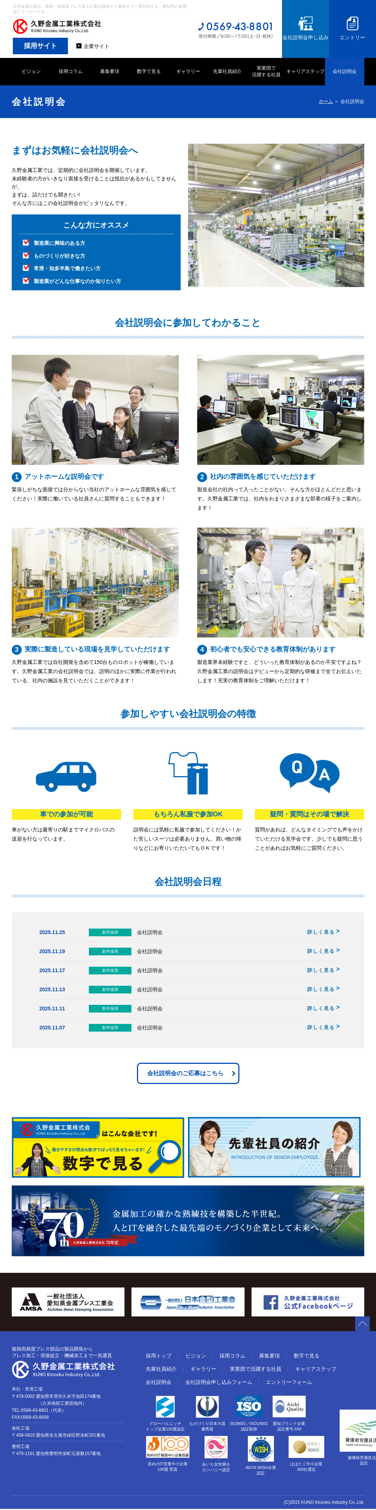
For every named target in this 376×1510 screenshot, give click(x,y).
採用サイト (40, 45)
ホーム (326, 101)
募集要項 (109, 71)
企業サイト (96, 46)
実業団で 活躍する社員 (266, 71)
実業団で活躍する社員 (255, 1370)
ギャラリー (188, 71)
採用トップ (158, 1357)
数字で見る (149, 71)
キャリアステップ (305, 71)
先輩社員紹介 (227, 71)
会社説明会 (345, 71)
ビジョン (31, 71)
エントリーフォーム (289, 1383)
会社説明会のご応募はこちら (185, 1073)
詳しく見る (321, 932)
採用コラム (71, 71)
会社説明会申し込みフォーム (218, 1383)
